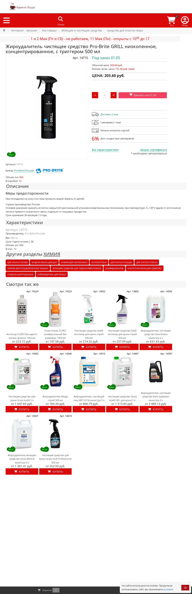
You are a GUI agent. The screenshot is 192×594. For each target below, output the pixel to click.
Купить (21, 347)
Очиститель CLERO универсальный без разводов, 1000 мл (55, 334)
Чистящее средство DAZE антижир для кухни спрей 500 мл (122, 334)
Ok (185, 587)
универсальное (114, 268)
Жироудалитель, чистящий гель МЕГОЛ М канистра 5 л (88, 398)
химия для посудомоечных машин (28, 268)
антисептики (99, 262)
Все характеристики (105, 150)
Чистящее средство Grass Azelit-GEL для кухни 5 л (122, 398)
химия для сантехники (74, 262)
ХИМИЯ (52, 254)
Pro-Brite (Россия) (24, 170)
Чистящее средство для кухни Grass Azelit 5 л (21, 398)
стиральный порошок (20, 274)
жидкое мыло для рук (44, 262)
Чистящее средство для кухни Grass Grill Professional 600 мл (55, 458)
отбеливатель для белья (52, 274)
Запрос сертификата (153, 150)
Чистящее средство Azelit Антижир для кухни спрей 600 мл (89, 334)
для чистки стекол (146, 262)
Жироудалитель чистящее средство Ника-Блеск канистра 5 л (156, 334)
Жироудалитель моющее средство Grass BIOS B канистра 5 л (22, 458)
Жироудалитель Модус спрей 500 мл (55, 398)
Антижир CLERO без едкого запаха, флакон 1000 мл (21, 336)
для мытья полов (17, 262)
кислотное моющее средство (145, 268)
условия (168, 589)
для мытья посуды (121, 262)
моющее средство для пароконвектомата (76, 268)
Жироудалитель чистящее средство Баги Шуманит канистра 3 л (156, 396)
